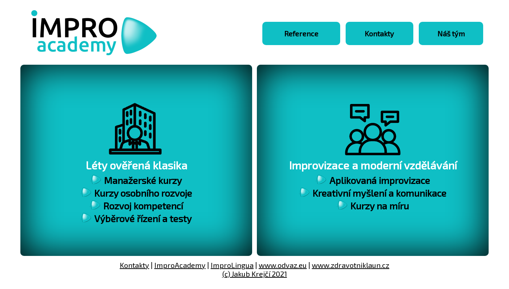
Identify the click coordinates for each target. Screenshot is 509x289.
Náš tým (451, 33)
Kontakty (379, 33)
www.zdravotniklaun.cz (350, 265)
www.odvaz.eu (283, 265)
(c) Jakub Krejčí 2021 (254, 273)
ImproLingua (232, 265)
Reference (301, 33)
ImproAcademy (180, 265)
